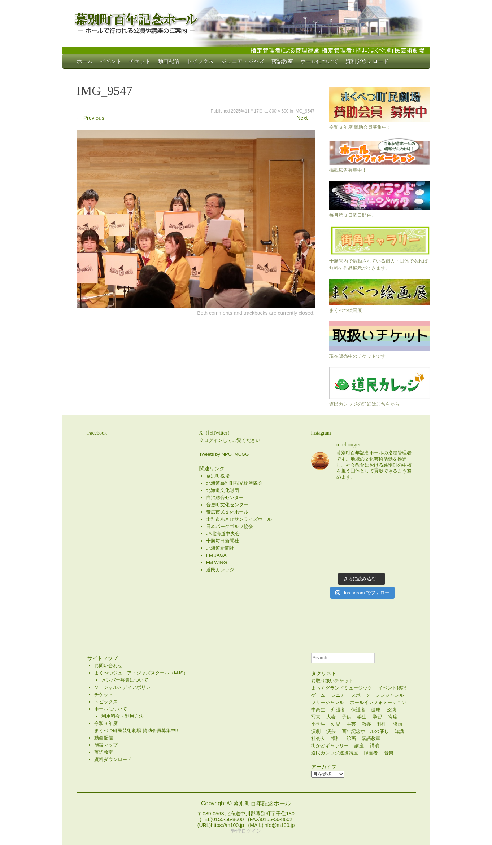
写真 (316, 716)
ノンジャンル (390, 695)
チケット (140, 61)
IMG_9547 (304, 111)
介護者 (338, 709)
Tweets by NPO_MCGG (224, 454)
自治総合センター (225, 497)
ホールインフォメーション (378, 702)
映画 (397, 724)
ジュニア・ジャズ (242, 61)
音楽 (388, 753)
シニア (338, 695)
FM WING (216, 562)
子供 (346, 716)
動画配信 (168, 61)
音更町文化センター (227, 504)
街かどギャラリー (330, 745)
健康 (375, 709)
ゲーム (318, 695)
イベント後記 (392, 688)
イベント (111, 61)
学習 (377, 716)
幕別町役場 (218, 476)
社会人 (318, 738)
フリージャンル (327, 702)
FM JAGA (216, 555)
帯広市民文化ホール (227, 512)
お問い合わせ (108, 665)
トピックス (200, 61)
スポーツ (360, 695)
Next (305, 118)
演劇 (316, 731)
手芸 (351, 724)
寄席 (392, 716)
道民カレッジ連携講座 (334, 753)
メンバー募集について (124, 680)
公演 (391, 709)
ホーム (85, 61)
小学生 (318, 724)
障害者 (371, 753)
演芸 (331, 731)
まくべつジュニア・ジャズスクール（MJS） (141, 672)
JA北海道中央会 (223, 533)
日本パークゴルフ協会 (229, 526)
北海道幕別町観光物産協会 (234, 483)
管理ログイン (246, 831)
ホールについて (319, 61)
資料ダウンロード (367, 61)
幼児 (335, 724)
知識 (399, 731)
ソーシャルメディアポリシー (124, 687)
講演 (374, 745)
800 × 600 (279, 111)
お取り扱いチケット (332, 680)
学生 (361, 716)
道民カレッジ (220, 569)
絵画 (351, 738)
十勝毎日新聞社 (222, 540)
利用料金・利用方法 (122, 716)
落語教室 (282, 61)
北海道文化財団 (222, 490)
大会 (331, 716)
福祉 (335, 738)
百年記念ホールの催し (365, 731)
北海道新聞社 (220, 548)
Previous (91, 118)
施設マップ (106, 745)
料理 (382, 724)
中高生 (318, 709)
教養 (366, 724)
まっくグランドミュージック (341, 688)
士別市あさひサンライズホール (239, 519)
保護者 (358, 709)
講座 (359, 745)
